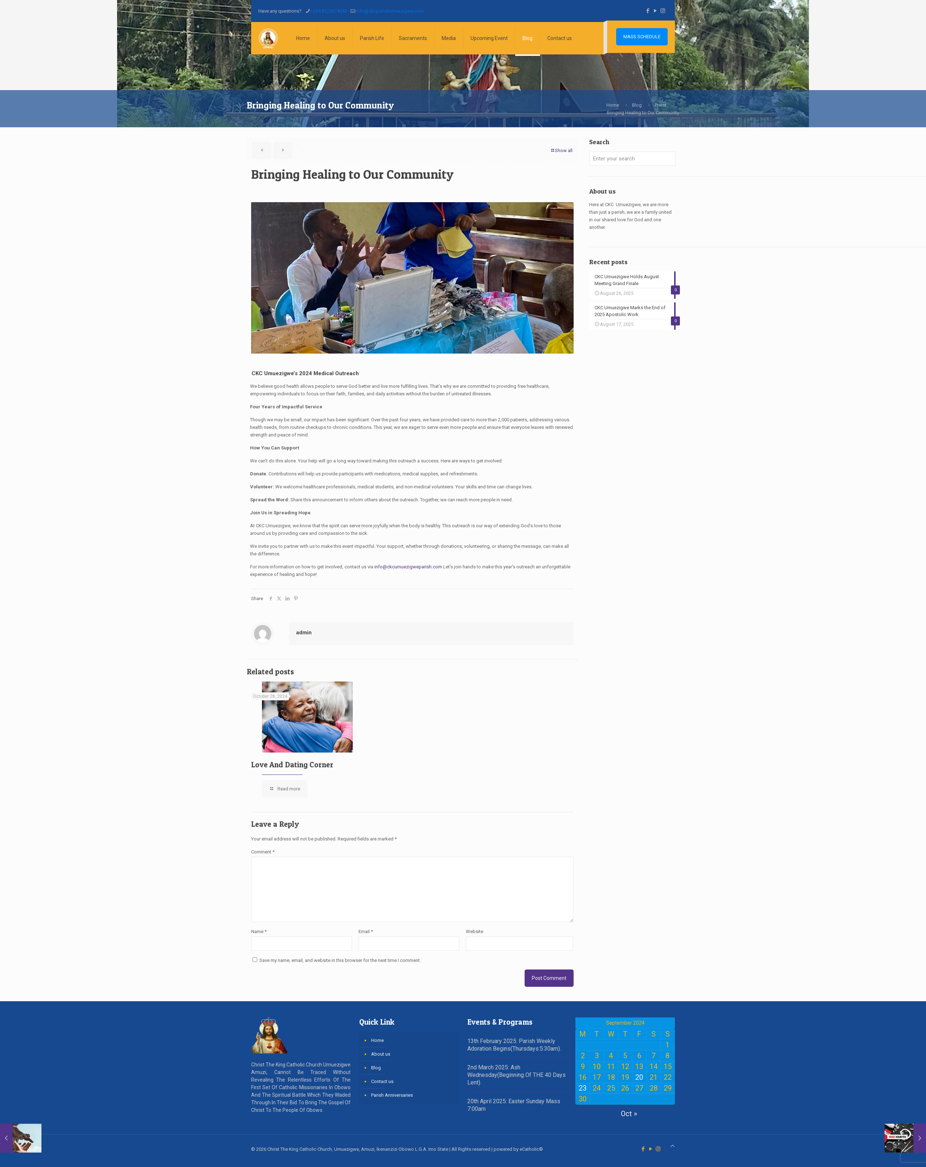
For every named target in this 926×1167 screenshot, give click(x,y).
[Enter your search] (632, 158)
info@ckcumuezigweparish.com (408, 566)
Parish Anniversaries (392, 1095)
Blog (637, 105)
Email (366, 931)
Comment (263, 852)
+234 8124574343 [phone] (329, 11)
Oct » (629, 1113)
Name (259, 931)
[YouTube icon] (655, 11)
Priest (660, 105)
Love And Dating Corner (292, 764)
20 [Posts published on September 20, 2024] (639, 1077)
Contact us (382, 1081)
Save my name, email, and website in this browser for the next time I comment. (340, 960)
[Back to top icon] (672, 1146)
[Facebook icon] (647, 11)
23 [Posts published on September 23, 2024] (583, 1088)
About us (380, 1054)
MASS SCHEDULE (641, 36)
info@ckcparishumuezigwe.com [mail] (390, 11)
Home (612, 105)
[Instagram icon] (662, 11)
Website (474, 931)
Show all (561, 150)
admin (304, 632)
